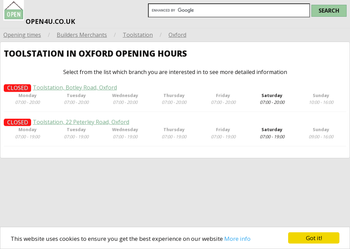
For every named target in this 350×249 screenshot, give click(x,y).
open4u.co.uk (39, 13)
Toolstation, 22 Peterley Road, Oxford (81, 124)
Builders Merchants (82, 35)
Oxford (177, 35)
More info (237, 239)
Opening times (22, 35)
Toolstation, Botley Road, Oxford (75, 90)
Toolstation (138, 35)
